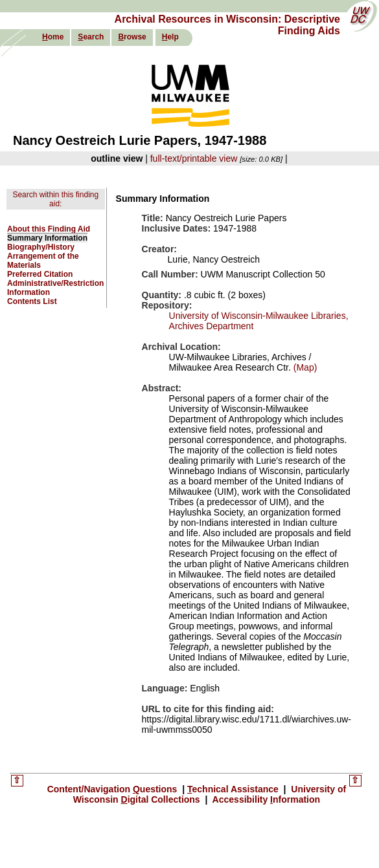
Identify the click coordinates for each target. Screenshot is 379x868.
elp (170, 36)
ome (52, 36)
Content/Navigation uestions (113, 789)
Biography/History (41, 247)
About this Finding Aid (48, 228)
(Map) (304, 367)
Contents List (32, 301)
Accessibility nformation (265, 799)
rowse (132, 36)
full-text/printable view (194, 158)
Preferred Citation (40, 274)
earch (91, 36)
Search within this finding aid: (55, 199)
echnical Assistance (234, 789)
